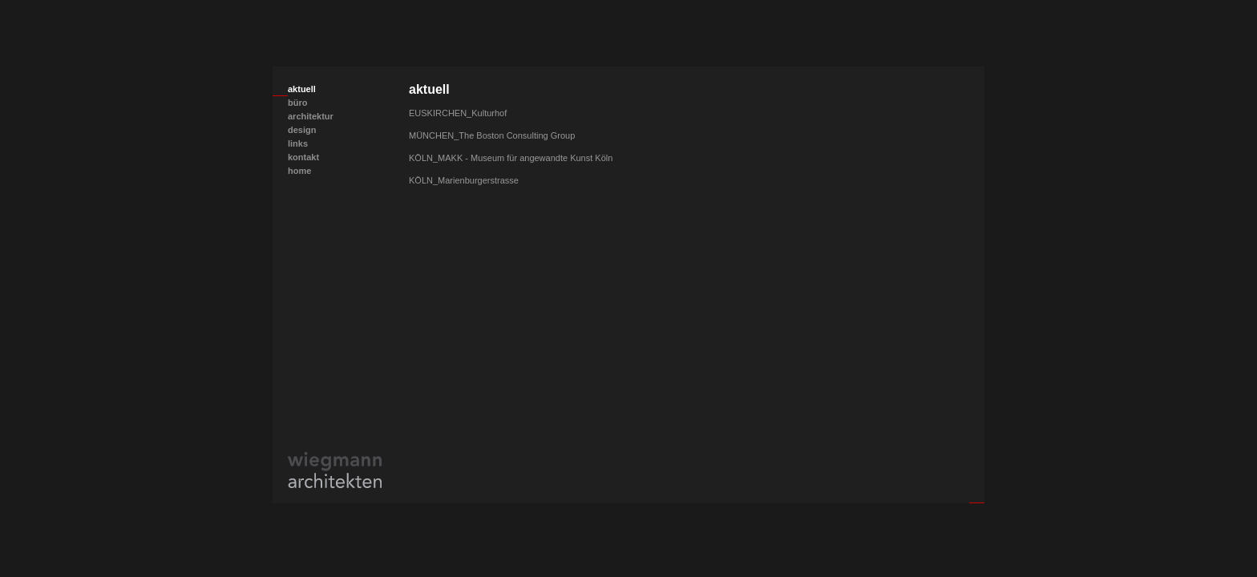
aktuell (302, 89)
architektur (310, 116)
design (302, 130)
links (298, 143)
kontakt (303, 157)
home (299, 171)
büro (297, 102)
